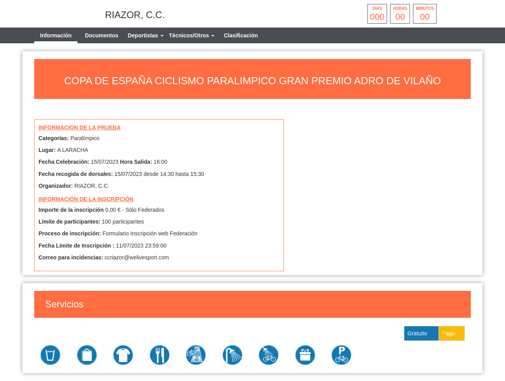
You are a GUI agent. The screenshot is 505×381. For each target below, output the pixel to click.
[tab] (146, 35)
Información (56, 35)
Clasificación (241, 35)
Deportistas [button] (146, 35)
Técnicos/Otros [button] (192, 35)
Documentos (101, 35)
